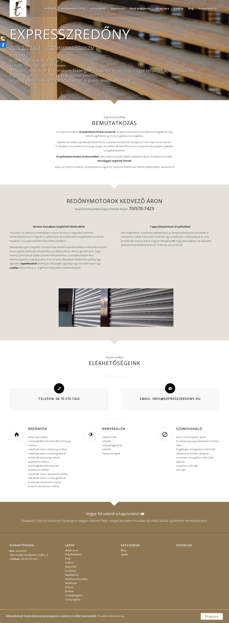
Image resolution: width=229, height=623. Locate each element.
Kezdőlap (70, 570)
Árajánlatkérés (73, 554)
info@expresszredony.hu (69, 47)
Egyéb (124, 554)
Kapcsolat (71, 566)
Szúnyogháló (189, 429)
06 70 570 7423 (25, 47)
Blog (67, 558)
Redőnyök (37, 429)
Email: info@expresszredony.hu (170, 399)
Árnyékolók (113, 429)
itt (174, 241)
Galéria (69, 562)
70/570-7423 (141, 208)
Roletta (69, 591)
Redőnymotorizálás (76, 579)
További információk (111, 616)
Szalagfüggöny (74, 595)
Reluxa (69, 587)
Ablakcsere (71, 550)
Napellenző (72, 575)
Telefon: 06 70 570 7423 (59, 399)
